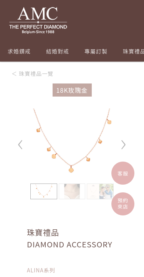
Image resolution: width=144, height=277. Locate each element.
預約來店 (123, 203)
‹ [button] (20, 141)
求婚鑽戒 (19, 51)
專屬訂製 (96, 51)
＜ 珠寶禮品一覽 (32, 73)
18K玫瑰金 (72, 90)
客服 (123, 173)
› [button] (123, 141)
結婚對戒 (57, 51)
